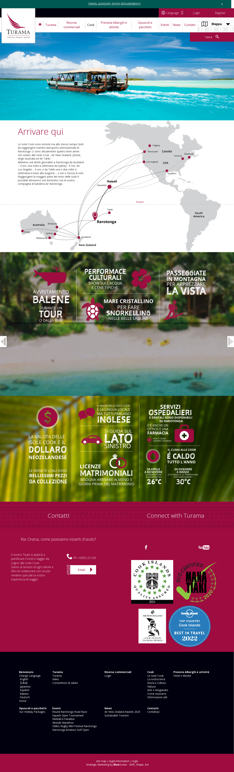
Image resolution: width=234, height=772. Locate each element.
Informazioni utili (157, 697)
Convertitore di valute (65, 683)
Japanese (24, 686)
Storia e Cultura (156, 683)
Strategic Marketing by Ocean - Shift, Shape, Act (117, 764)
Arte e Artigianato (157, 690)
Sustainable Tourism (116, 715)
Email (81, 570)
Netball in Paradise (63, 719)
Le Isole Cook (155, 675)
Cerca (208, 37)
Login (107, 675)
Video (55, 679)
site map (101, 761)
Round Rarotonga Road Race (69, 711)
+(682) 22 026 (87, 558)
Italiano (23, 693)
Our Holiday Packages (31, 711)
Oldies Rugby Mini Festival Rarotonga (74, 726)
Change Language (29, 675)
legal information (119, 761)
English (23, 679)
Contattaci (153, 711)
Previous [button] (5, 338)
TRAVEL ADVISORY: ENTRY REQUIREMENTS (114, 3)
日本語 (23, 683)
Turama (57, 675)
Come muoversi (156, 693)
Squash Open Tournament (68, 715)
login (135, 761)
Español (23, 690)
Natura (151, 686)
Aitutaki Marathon (63, 722)
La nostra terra (156, 679)
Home (22, 701)
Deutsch (24, 697)
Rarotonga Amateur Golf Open (70, 730)
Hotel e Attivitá (182, 675)
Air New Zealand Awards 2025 (122, 711)
